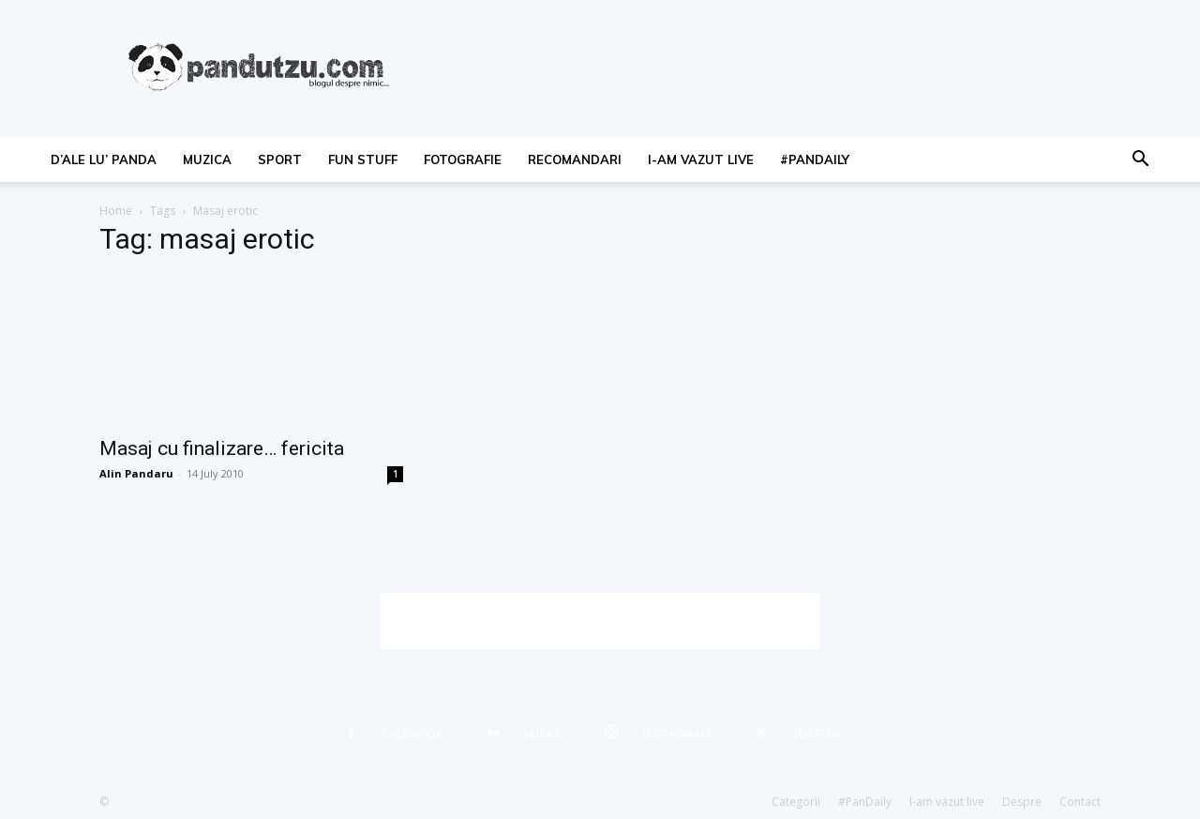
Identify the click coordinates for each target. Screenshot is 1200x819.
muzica (207, 159)
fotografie (463, 159)
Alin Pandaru (136, 473)
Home (115, 211)
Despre (1022, 802)
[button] (1140, 161)
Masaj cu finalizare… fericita (221, 448)
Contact (1080, 802)
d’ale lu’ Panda (104, 159)
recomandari (575, 159)
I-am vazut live (701, 159)
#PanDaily (814, 159)
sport (280, 159)
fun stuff (363, 159)
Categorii (796, 802)
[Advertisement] (600, 621)
